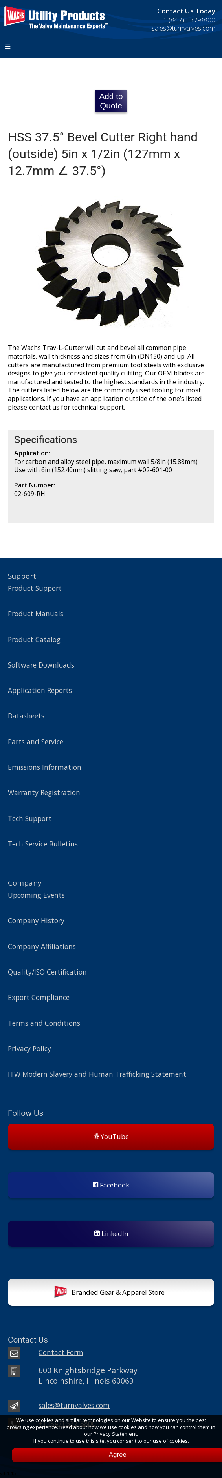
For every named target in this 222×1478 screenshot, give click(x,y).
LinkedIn (111, 1233)
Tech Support (29, 818)
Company (24, 883)
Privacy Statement (115, 1433)
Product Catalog (34, 639)
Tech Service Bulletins (43, 843)
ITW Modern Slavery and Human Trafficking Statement (97, 1074)
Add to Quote (111, 101)
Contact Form (61, 1352)
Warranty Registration (44, 792)
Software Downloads (41, 665)
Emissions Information (44, 767)
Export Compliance (39, 997)
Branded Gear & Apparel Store (109, 1293)
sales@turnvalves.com (183, 27)
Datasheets (26, 715)
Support (22, 576)
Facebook (111, 1184)
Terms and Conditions (44, 1023)
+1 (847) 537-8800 (187, 19)
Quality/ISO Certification (47, 971)
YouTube (111, 1136)
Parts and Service (35, 741)
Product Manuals (35, 613)
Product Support (35, 588)
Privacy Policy (29, 1048)
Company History (36, 920)
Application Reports (40, 690)
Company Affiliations (42, 946)
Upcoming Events (36, 895)
